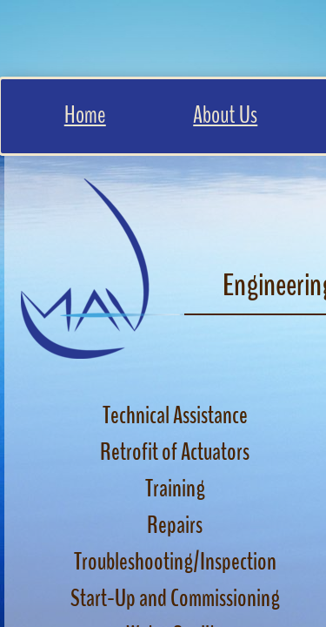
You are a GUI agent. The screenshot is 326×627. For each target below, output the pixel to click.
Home (85, 114)
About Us (225, 114)
